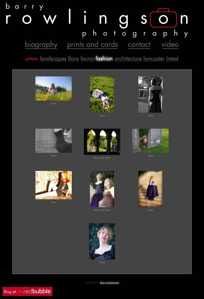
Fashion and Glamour (104, 58)
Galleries (31, 58)
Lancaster (154, 58)
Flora (73, 58)
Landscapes (52, 58)
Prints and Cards (92, 45)
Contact (139, 45)
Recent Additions (173, 58)
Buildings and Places (127, 58)
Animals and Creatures (87, 58)
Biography (41, 45)
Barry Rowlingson (109, 282)
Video (168, 45)
